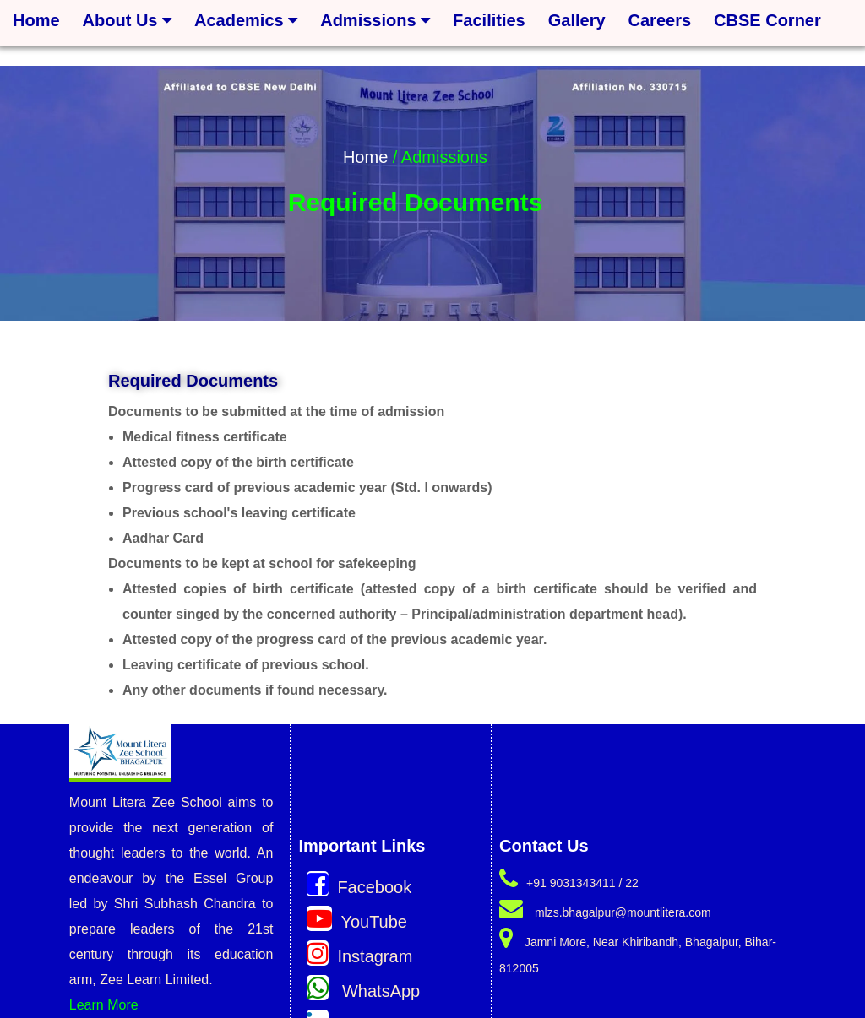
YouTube (357, 921)
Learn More (104, 1005)
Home (365, 157)
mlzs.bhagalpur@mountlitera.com (605, 912)
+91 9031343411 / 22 (569, 883)
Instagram (359, 956)
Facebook (359, 887)
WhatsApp (363, 991)
